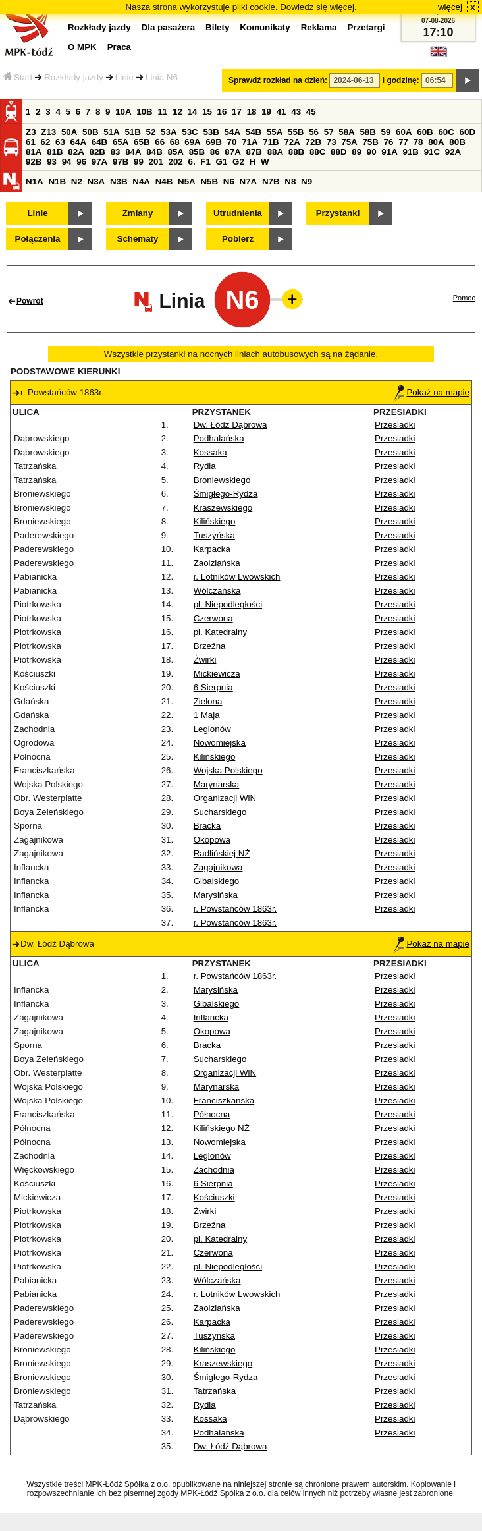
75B (370, 142)
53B (211, 132)
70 (232, 142)
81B (55, 152)
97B (120, 162)
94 (67, 162)
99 (139, 162)
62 (46, 142)
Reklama (319, 27)
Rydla (205, 466)
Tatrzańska (215, 1391)
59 (386, 132)
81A (33, 152)
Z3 (31, 132)
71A (249, 142)
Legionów (212, 729)
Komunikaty (265, 27)
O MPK (82, 47)
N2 (76, 181)
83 (115, 152)
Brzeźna (210, 646)
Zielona (208, 701)
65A (120, 142)
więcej (450, 7)
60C (446, 132)
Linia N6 (162, 77)
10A (123, 112)
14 (193, 112)
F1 (205, 162)
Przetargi (366, 27)
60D (467, 132)
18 (252, 112)
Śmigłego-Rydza (226, 494)
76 (389, 142)
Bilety (217, 27)
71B (271, 142)
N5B (209, 181)
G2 (238, 162)
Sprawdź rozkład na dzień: (277, 80)
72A (292, 142)
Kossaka (210, 452)
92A (453, 152)
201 (156, 162)
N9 (306, 181)
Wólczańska (217, 591)
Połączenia (38, 239)
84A (133, 152)
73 (331, 142)
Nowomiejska (220, 743)
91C (432, 152)
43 (296, 112)
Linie (124, 77)
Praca (119, 47)
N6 (228, 181)
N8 (290, 181)
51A (111, 132)
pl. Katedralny (221, 632)
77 (403, 142)
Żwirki (205, 660)
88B (296, 152)
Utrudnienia (237, 213)
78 (418, 142)
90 (372, 152)
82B (97, 152)
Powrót (29, 301)
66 (160, 142)
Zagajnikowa (218, 867)
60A (404, 132)
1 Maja (207, 715)
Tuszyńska (214, 535)
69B (213, 142)
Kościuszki (214, 1197)
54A (232, 132)
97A (99, 162)
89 (357, 152)
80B (457, 142)
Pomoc (464, 298)
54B (253, 132)
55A (274, 132)
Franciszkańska (224, 1100)
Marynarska (217, 784)
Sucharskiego (220, 812)
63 (60, 142)
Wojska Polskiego (228, 770)
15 (207, 112)
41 (281, 112)
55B (296, 132)
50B (90, 132)
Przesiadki (395, 425)
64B (99, 142)
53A (168, 132)
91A (389, 152)
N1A (34, 181)
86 (215, 152)
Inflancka (211, 1017)
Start (17, 77)
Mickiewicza (217, 674)
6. (192, 162)
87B (253, 152)
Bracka (207, 826)
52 (151, 132)
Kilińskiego (215, 521)
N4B (164, 181)
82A (76, 152)
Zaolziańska (217, 563)
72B (313, 142)
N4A (141, 181)
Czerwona (213, 618)
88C (317, 152)
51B (132, 132)
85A (175, 152)
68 (175, 142)
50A (69, 132)
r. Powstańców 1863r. (235, 909)
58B (367, 132)
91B (410, 152)
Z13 (48, 132)
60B (425, 132)
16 (222, 112)
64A (78, 142)
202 (176, 162)
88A (275, 152)
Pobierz (238, 239)
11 (162, 112)
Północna (212, 1114)
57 (329, 132)
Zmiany (137, 213)
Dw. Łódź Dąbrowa (230, 425)
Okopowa (212, 840)
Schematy (138, 239)
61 (31, 142)
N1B (57, 181)
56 (314, 132)
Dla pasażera (169, 27)
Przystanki (338, 213)
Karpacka (212, 549)
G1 (222, 162)
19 (266, 112)
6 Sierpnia (213, 687)
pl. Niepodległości (228, 604)
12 (177, 112)
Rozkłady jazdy (73, 77)
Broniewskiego (222, 480)
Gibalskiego (217, 881)
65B (141, 142)
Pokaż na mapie (431, 392)
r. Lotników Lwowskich (237, 577)
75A (349, 142)
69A (192, 142)
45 (311, 112)
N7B (271, 181)
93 (52, 162)
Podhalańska (219, 438)
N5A (187, 181)
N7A (248, 181)
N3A (96, 181)
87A (232, 152)
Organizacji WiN (225, 798)
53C (190, 132)
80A (436, 142)
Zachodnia (214, 1170)
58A (346, 132)
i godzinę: (401, 80)
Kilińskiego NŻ (222, 1128)
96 (81, 162)
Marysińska (216, 895)
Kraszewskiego (223, 508)
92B (33, 162)
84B (154, 152)
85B (197, 152)
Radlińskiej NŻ (222, 853)
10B (144, 112)
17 (237, 112)
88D (338, 152)
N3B (119, 181)
